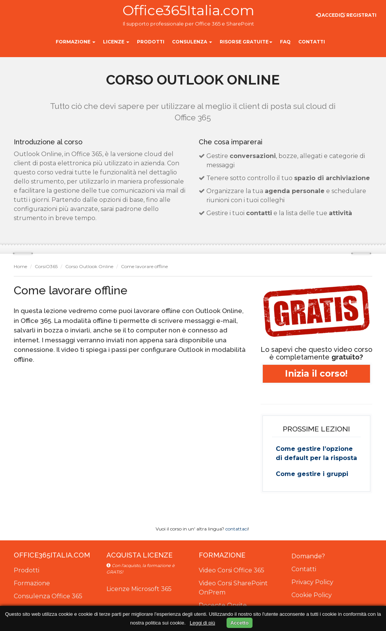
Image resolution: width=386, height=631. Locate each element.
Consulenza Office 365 (48, 596)
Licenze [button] (116, 42)
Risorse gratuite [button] (246, 42)
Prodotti (26, 570)
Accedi (328, 15)
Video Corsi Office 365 (231, 570)
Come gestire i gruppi (312, 474)
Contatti (303, 569)
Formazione (32, 583)
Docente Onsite (223, 605)
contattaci (236, 529)
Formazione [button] (75, 42)
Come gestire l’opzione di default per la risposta (316, 453)
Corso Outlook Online (89, 266)
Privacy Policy (312, 582)
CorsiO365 (46, 266)
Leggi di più (202, 623)
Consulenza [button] (192, 42)
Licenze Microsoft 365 (139, 589)
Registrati (358, 15)
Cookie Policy (311, 595)
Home (20, 266)
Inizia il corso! (316, 374)
